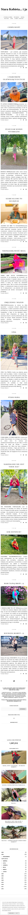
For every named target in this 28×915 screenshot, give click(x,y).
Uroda (22, 17)
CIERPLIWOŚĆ (14, 27)
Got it (17, 913)
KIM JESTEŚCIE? (14, 532)
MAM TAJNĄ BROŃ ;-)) (14, 583)
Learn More (11, 913)
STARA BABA (14, 397)
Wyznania (16, 17)
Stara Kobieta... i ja (14, 9)
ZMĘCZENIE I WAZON (14, 302)
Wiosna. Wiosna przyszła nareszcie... (14, 785)
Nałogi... (14, 803)
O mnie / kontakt (19, 18)
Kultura (6, 18)
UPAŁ (14, 332)
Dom (12, 18)
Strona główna (8, 17)
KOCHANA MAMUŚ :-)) (14, 633)
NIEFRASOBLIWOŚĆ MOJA (14, 251)
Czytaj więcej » (5, 67)
